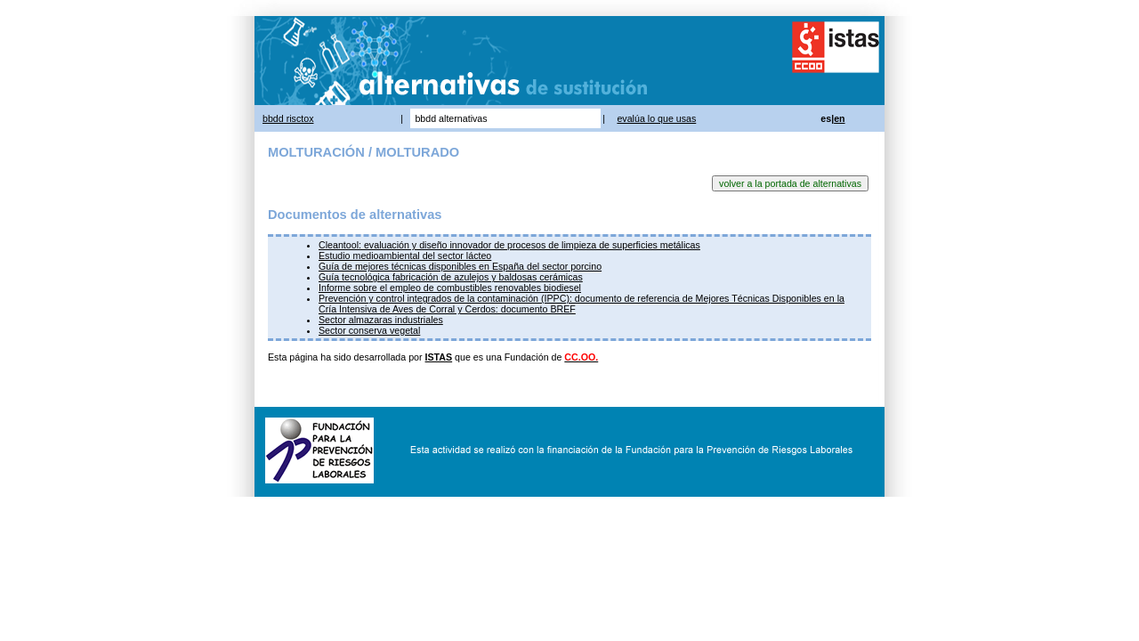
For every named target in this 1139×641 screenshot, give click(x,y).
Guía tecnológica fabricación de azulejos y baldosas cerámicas (451, 277)
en (839, 118)
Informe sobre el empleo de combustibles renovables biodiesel (450, 287)
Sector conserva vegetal (369, 330)
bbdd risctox (288, 118)
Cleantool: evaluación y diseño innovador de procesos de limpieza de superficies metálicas (509, 244)
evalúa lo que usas (656, 118)
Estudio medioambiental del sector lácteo (405, 255)
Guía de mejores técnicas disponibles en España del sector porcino (460, 266)
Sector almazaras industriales (381, 319)
